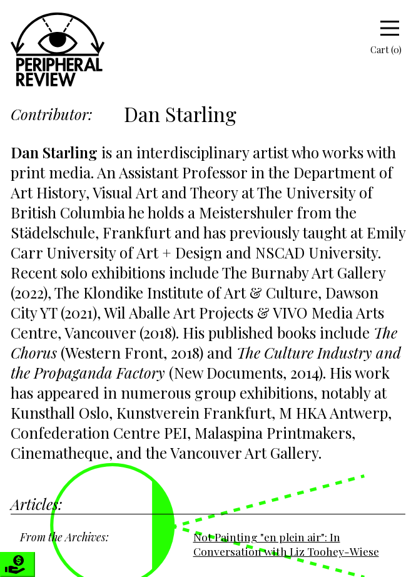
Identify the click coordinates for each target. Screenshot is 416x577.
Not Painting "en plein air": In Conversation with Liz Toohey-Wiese (286, 543)
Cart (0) (377, 49)
